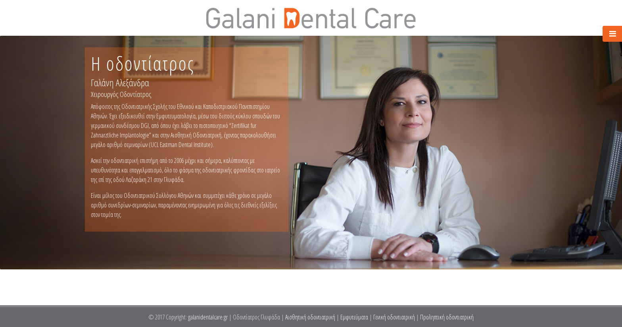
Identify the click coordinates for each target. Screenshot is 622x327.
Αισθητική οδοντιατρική (310, 317)
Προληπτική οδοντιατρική (447, 317)
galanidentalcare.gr (208, 317)
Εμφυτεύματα (354, 317)
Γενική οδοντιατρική (394, 317)
